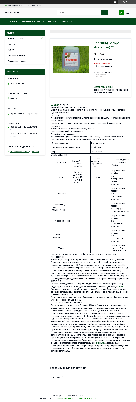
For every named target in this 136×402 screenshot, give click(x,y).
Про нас (52, 21)
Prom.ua (81, 396)
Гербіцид (55, 104)
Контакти (67, 21)
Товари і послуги (31, 21)
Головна (12, 21)
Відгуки (11, 50)
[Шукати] (104, 12)
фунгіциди (100, 343)
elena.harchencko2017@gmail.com (24, 152)
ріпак (121, 286)
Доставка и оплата (16, 55)
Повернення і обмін (17, 61)
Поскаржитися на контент (64, 398)
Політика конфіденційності (85, 398)
